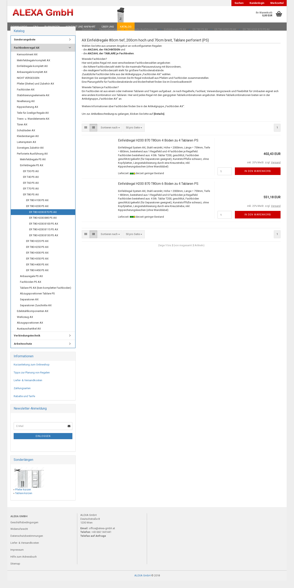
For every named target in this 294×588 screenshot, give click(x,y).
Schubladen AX (26, 137)
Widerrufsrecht (19, 536)
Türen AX (22, 131)
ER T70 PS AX (31, 195)
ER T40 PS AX (31, 184)
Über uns (108, 26)
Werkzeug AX (25, 323)
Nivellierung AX (26, 108)
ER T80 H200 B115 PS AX (43, 236)
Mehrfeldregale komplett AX (33, 67)
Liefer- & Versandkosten (28, 387)
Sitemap (15, 570)
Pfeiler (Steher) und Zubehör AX (35, 90)
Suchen (238, 3)
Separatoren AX (29, 306)
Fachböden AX (25, 96)
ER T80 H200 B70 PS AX (43, 218)
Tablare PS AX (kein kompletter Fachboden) (45, 294)
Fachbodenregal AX (26, 54)
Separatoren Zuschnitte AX (36, 312)
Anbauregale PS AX (31, 283)
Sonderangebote (24, 46)
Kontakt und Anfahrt (80, 26)
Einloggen (43, 443)
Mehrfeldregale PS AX (33, 166)
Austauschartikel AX (29, 335)
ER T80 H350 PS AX (37, 265)
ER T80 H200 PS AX (37, 213)
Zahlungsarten (22, 395)
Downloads (19, 26)
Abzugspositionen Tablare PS (37, 300)
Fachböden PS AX (30, 289)
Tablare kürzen (23, 500)
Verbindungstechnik (27, 342)
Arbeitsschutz (23, 350)
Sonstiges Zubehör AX (30, 154)
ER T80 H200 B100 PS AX (43, 230)
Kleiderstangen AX (28, 143)
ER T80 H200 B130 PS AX (43, 242)
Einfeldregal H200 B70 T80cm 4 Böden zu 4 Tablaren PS (158, 147)
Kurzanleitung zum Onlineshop (32, 371)
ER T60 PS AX (31, 189)
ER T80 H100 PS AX (37, 207)
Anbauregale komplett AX (32, 79)
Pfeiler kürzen (23, 496)
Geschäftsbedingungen (24, 529)
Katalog (126, 26)
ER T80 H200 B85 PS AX (43, 224)
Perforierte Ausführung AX (32, 160)
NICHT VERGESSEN (28, 84)
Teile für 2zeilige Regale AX (33, 119)
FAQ (35, 26)
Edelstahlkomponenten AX (32, 318)
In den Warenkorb (257, 178)
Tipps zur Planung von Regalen (32, 379)
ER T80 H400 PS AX (37, 271)
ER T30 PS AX (31, 178)
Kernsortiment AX (27, 61)
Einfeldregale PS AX (31, 172)
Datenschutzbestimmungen (26, 543)
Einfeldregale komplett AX (32, 73)
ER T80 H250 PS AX (37, 254)
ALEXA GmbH (142, 582)
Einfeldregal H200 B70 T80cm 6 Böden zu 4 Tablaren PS (158, 191)
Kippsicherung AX (27, 114)
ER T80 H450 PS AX (37, 277)
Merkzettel (277, 3)
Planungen (52, 26)
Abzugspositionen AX (30, 329)
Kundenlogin (257, 3)
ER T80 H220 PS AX (37, 248)
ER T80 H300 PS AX (37, 259)
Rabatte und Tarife (24, 403)
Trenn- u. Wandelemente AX (33, 125)
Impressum (17, 556)
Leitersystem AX (26, 148)
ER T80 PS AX (31, 201)
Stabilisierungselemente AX (33, 102)
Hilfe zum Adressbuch (23, 563)
